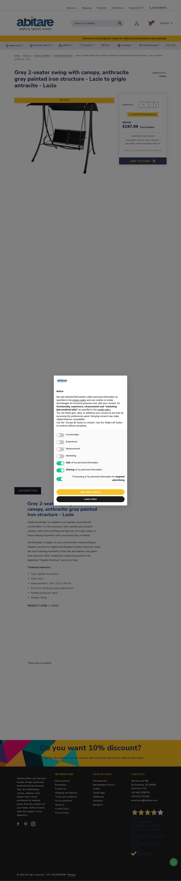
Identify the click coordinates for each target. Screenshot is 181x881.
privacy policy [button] (79, 400)
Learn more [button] (90, 499)
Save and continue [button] (90, 492)
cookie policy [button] (104, 409)
